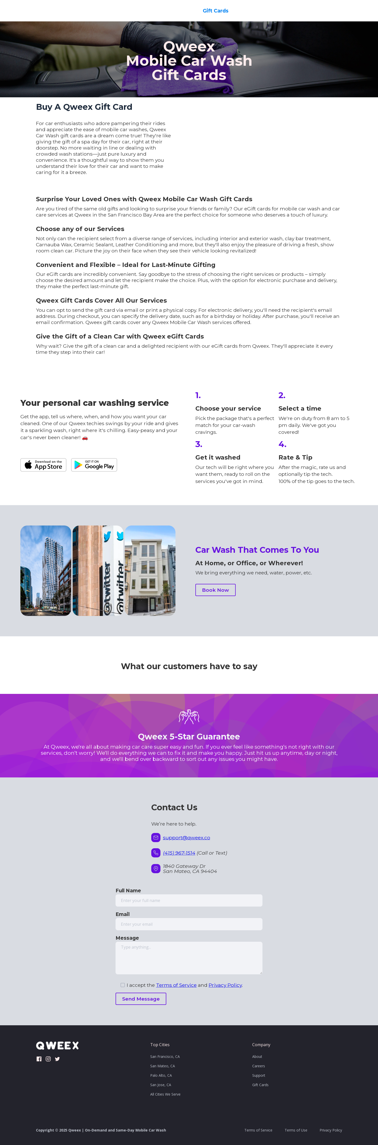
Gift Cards (216, 11)
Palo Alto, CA (161, 1075)
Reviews (303, 11)
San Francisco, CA (165, 1056)
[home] (46, 11)
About (257, 1056)
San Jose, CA (160, 1084)
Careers (246, 11)
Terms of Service (176, 985)
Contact (274, 11)
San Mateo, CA (162, 1065)
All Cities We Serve (165, 1094)
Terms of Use (296, 1130)
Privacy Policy (225, 985)
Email (123, 914)
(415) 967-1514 (179, 853)
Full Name (128, 890)
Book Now (335, 11)
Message (127, 937)
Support (258, 1075)
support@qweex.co (186, 837)
